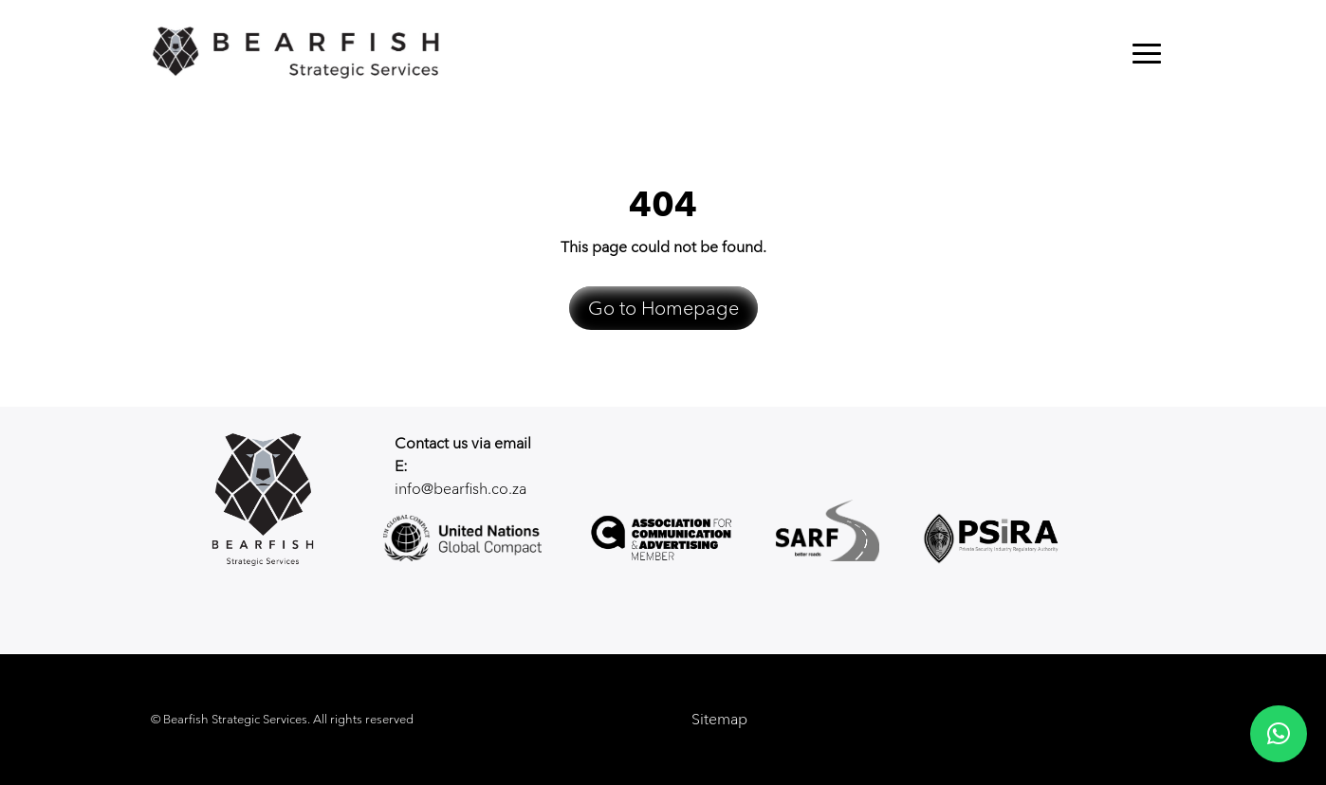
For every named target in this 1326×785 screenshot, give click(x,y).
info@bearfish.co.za (460, 489)
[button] (1278, 733)
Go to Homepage (663, 308)
